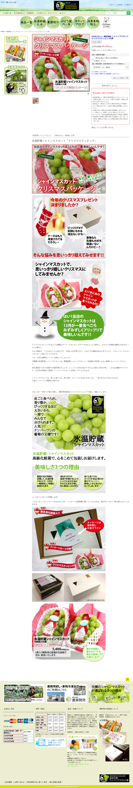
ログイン (112, 5)
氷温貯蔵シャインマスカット (14, 31)
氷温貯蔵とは (19, 13)
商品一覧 (7, 13)
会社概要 (8, 782)
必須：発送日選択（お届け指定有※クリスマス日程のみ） (109, 64)
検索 (128, 13)
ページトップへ (127, 679)
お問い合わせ (19, 782)
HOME (2, 31)
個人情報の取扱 (55, 782)
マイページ (52, 13)
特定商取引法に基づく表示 (37, 782)
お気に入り (41, 13)
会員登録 (119, 5)
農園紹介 (30, 13)
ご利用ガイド (128, 5)
